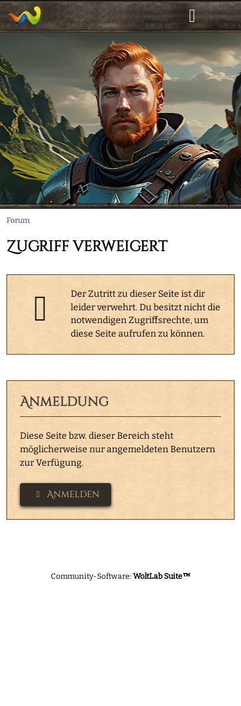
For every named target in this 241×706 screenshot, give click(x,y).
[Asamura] (24, 15)
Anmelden (65, 494)
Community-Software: (121, 576)
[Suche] (160, 16)
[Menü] (224, 16)
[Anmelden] (192, 16)
